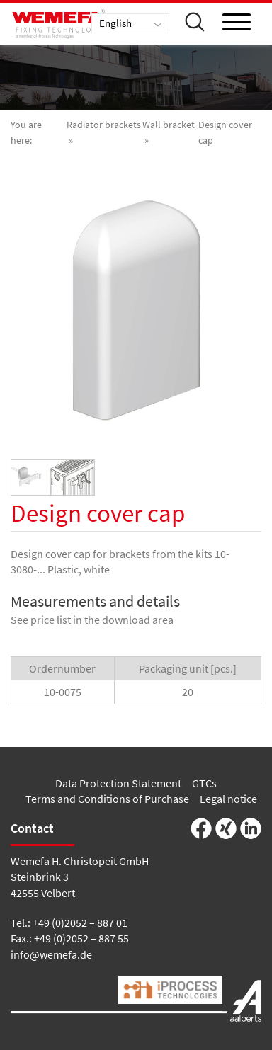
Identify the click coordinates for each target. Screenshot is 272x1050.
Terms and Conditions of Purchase (107, 799)
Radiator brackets (104, 124)
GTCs (204, 783)
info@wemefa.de (51, 954)
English (115, 23)
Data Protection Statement (118, 783)
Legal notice (228, 799)
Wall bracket (168, 124)
